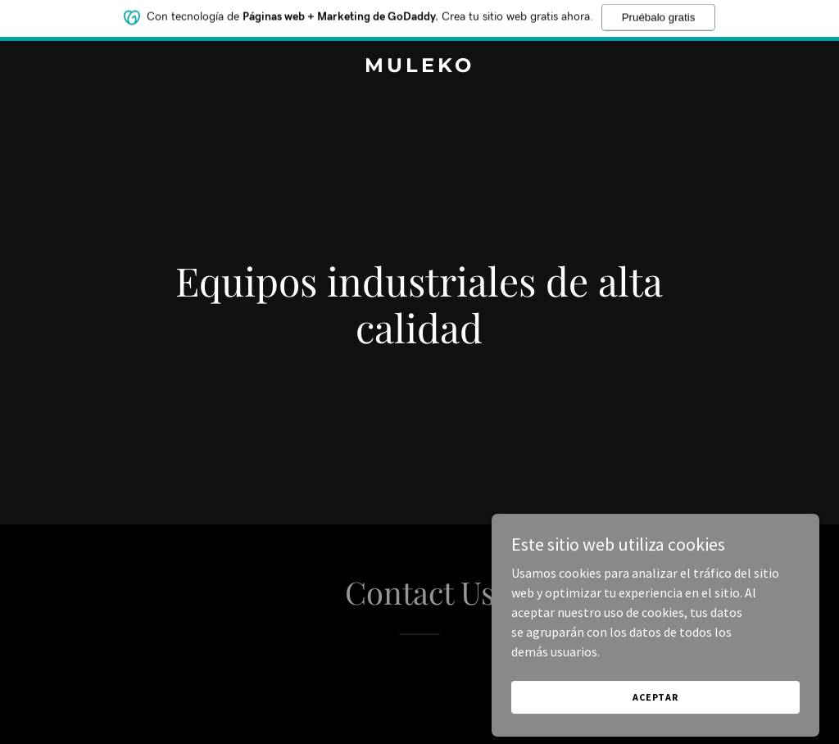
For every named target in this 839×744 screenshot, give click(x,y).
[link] (419, 67)
